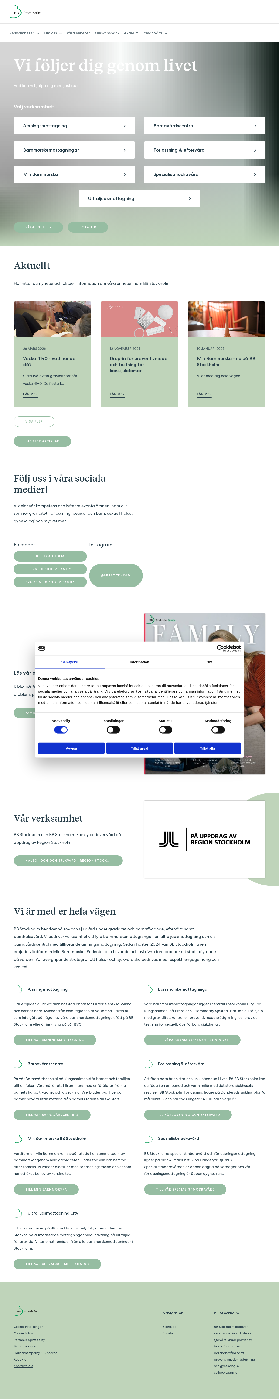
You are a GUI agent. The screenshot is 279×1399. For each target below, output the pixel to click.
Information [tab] (139, 662)
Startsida (170, 1327)
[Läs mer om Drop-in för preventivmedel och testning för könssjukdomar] (139, 319)
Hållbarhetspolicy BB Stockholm (37, 1353)
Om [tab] (209, 662)
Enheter (168, 1333)
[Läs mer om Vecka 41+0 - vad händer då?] (52, 319)
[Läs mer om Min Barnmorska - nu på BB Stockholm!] (226, 319)
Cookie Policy (23, 1333)
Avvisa (71, 748)
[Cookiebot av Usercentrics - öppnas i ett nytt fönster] (220, 648)
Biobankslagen (25, 1346)
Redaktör (20, 1359)
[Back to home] (31, 12)
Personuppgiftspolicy (29, 1340)
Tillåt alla (207, 748)
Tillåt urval (139, 748)
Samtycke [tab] (69, 662)
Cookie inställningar (28, 1327)
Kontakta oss (23, 1366)
